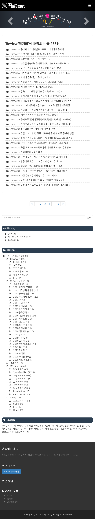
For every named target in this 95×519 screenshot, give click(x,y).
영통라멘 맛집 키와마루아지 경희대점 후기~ (41, 161)
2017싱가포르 (22, 319)
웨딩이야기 (20, 369)
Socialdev (46, 514)
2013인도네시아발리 (25, 297)
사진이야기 (21, 379)
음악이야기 (20, 385)
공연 (17, 265)
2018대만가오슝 (23, 331)
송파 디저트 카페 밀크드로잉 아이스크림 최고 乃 (43, 143)
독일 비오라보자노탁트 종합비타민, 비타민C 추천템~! (46, 147)
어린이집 (24, 432)
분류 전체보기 (17, 256)
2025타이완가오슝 (24, 357)
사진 (15, 429)
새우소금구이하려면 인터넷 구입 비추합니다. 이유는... (46, 73)
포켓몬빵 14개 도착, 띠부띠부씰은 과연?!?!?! (42, 54)
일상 (17, 432)
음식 (61, 425)
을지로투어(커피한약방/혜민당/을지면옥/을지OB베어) (46, 119)
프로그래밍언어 (22, 401)
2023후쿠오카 (21, 347)
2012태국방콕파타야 (25, 290)
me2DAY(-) (21, 394)
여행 (62, 429)
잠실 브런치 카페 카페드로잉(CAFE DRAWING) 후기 (45, 138)
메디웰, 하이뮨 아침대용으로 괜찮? (37, 87)
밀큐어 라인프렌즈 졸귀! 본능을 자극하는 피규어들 (44, 185)
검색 (89, 218)
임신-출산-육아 (24, 372)
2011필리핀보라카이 (25, 287)
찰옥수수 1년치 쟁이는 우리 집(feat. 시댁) (40, 91)
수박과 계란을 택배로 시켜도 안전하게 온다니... (43, 82)
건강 (67, 425)
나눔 (20, 429)
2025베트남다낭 (22, 360)
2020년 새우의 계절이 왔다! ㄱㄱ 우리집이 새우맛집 (45, 105)
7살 (53, 425)
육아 (75, 429)
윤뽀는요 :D (13, 240)
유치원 (30, 425)
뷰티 (4, 429)
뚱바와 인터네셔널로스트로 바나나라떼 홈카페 (42, 49)
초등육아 (82, 429)
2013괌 (19, 300)
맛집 (9, 429)
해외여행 (49, 429)
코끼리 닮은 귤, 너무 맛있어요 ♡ (36, 77)
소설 (36, 425)
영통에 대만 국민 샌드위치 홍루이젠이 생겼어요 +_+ (45, 171)
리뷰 (11, 432)
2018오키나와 (22, 328)
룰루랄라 (20, 284)
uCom (18, 404)
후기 (41, 429)
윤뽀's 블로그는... (16, 234)
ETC (18, 278)
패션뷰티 (20, 275)
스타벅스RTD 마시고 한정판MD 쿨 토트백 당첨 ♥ (44, 110)
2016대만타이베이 (24, 316)
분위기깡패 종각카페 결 (31, 152)
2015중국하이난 (23, 309)
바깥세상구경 (19, 281)
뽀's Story (18, 366)
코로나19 (28, 429)
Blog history (22, 391)
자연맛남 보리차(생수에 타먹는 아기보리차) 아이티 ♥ (46, 124)
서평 (36, 429)
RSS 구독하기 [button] (11, 471)
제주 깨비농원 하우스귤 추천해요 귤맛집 (39, 115)
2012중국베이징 (23, 293)
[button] (7, 19)
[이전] (32, 203)
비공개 (18, 410)
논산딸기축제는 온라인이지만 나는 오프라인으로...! (45, 63)
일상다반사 (44, 425)
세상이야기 (22, 375)
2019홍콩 (20, 338)
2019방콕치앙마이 (24, 344)
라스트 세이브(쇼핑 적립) (19, 237)
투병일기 (21, 425)
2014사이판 (21, 303)
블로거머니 (17, 363)
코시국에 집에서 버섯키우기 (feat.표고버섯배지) (43, 96)
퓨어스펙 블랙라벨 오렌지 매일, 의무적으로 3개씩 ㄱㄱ (46, 101)
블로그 (5, 432)
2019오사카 (21, 341)
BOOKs (20, 262)
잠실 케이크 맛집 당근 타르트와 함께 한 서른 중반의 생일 (47, 133)
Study (15, 397)
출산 (56, 429)
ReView (17, 259)
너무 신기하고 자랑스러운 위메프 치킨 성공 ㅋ (42, 68)
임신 (82, 425)
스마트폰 (20, 271)
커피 (4, 425)
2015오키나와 (22, 306)
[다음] (62, 203)
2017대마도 (21, 322)
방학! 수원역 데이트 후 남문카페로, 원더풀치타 (43, 180)
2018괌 (19, 334)
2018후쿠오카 (22, 325)
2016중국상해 (21, 312)
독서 (87, 425)
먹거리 (19, 268)
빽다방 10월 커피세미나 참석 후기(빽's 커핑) (42, 166)
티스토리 (11, 425)
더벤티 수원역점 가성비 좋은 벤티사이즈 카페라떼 (44, 157)
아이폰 (68, 429)
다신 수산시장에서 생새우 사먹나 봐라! (39, 175)
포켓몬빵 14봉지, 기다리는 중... (36, 59)
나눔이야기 (21, 388)
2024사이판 (20, 353)
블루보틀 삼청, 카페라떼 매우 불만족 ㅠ (39, 129)
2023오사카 (20, 350)
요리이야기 (20, 382)
